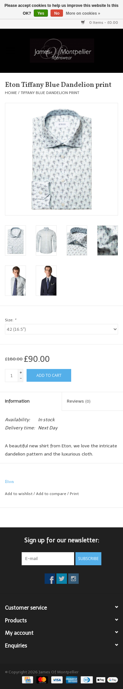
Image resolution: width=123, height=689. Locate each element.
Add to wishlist (18, 493)
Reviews (79, 401)
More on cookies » (83, 13)
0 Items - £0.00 (99, 22)
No (56, 13)
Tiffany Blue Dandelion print (50, 92)
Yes (40, 13)
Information (17, 401)
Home (11, 92)
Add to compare (51, 493)
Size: (10, 320)
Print (74, 493)
